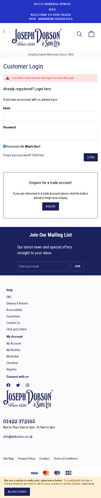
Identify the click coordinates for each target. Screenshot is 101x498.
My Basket (12, 356)
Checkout (12, 363)
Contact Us (13, 323)
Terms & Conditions (66, 458)
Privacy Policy (26, 458)
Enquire (51, 206)
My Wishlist (13, 350)
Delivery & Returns (17, 303)
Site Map (8, 458)
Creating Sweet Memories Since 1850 (50, 54)
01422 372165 (19, 422)
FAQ (8, 297)
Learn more (88, 483)
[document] (50, 487)
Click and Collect (16, 329)
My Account (13, 343)
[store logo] (35, 38)
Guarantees (13, 316)
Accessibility (14, 310)
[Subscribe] (77, 266)
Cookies (44, 458)
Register (11, 369)
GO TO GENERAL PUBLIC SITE (52, 6)
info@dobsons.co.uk (18, 436)
